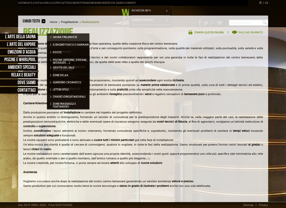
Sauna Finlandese (65, 37)
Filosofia (35, 3)
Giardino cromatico (67, 82)
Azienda (23, 3)
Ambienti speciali (22, 67)
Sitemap (248, 204)
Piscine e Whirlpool (20, 60)
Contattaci (27, 90)
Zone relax (60, 75)
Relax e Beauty (23, 75)
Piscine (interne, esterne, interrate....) (70, 60)
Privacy (263, 204)
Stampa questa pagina (209, 32)
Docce (57, 52)
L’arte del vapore (21, 44)
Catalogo (49, 3)
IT (260, 3)
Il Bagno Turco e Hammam (71, 44)
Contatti (130, 3)
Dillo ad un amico (251, 32)
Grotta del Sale (63, 67)
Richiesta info (141, 10)
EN (266, 3)
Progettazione (66, 3)
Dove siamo (27, 83)
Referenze (84, 3)
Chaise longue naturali (69, 96)
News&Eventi (99, 3)
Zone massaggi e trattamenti (64, 104)
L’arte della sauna (20, 37)
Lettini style (61, 89)
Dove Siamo (116, 3)
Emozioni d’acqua (22, 52)
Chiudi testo (31, 21)
